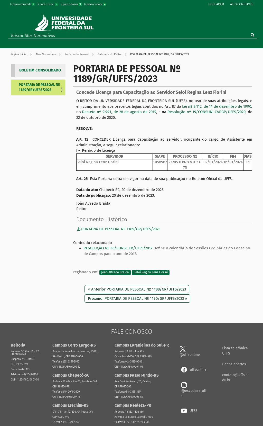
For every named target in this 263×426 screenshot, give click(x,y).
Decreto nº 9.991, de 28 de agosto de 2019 (119, 112)
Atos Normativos (46, 54)
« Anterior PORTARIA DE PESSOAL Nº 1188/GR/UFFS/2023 (137, 289)
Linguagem (216, 4)
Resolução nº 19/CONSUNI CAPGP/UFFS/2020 (206, 112)
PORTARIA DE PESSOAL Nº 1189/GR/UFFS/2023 (39, 87)
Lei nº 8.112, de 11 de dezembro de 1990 (216, 106)
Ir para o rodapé (95, 4)
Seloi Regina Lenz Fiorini (151, 272)
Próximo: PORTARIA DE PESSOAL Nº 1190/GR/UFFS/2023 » (137, 298)
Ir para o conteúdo (22, 4)
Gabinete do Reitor (110, 54)
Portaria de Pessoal (77, 54)
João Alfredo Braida (115, 272)
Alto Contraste (241, 4)
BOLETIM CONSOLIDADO (40, 70)
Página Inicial (19, 54)
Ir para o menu (48, 4)
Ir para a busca (71, 4)
